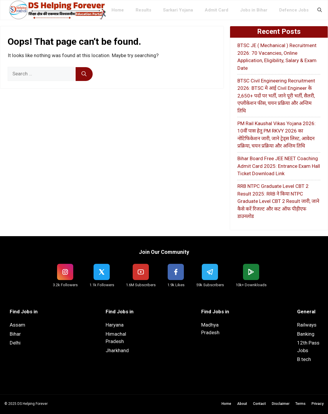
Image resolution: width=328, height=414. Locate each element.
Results (143, 10)
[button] (320, 10)
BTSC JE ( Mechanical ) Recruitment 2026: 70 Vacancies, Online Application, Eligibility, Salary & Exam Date (277, 56)
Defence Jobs (294, 10)
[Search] (84, 74)
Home (117, 10)
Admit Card (216, 10)
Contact (259, 404)
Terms (300, 404)
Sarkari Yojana (178, 10)
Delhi (15, 343)
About (242, 404)
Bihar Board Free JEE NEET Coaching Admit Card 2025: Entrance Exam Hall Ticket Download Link (278, 165)
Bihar (15, 334)
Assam (17, 325)
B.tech (304, 359)
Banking (305, 334)
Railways (307, 325)
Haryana (115, 325)
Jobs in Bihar (253, 10)
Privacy (318, 404)
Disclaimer (280, 404)
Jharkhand (117, 350)
